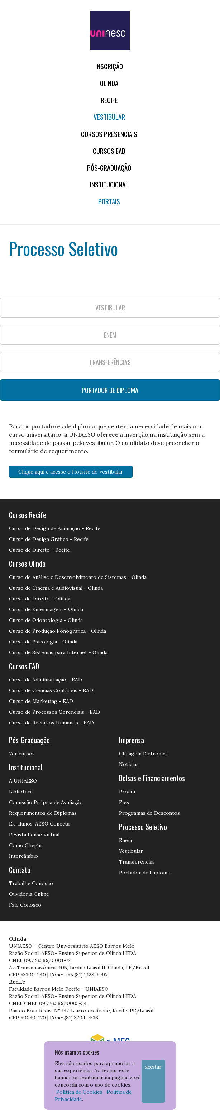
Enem (125, 840)
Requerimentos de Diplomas (43, 813)
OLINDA (109, 83)
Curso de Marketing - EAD (41, 701)
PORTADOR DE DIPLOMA (110, 390)
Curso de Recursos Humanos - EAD (51, 722)
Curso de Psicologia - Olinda (43, 641)
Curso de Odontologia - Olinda (46, 620)
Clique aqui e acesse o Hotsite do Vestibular (70, 472)
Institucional (109, 184)
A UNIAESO (23, 781)
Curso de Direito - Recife (39, 550)
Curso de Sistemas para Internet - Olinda (58, 652)
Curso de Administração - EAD (45, 679)
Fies (124, 802)
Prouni (127, 791)
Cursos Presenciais (109, 134)
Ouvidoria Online (29, 894)
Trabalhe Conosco (31, 883)
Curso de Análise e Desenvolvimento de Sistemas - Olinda (78, 577)
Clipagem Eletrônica (143, 753)
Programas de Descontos (149, 813)
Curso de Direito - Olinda (39, 598)
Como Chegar (26, 845)
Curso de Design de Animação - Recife (54, 528)
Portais (109, 201)
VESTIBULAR (110, 307)
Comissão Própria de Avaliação (46, 802)
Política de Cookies (79, 1092)
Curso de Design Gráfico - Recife (49, 539)
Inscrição (109, 66)
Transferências (137, 862)
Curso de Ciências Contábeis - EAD (51, 690)
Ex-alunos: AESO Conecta (39, 824)
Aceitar (153, 1067)
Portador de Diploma (144, 872)
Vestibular (109, 117)
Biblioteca (21, 791)
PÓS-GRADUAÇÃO (109, 167)
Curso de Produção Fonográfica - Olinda (57, 631)
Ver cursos (22, 753)
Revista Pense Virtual (34, 834)
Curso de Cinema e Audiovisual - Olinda (56, 588)
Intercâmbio (23, 856)
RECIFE (109, 100)
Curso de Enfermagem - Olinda (46, 609)
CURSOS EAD (109, 151)
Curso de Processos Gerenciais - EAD (54, 712)
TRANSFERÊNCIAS (110, 362)
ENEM (110, 334)
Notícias (129, 764)
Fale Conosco (25, 905)
